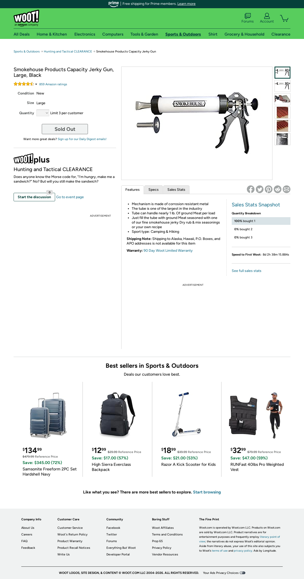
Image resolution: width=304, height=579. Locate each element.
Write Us (63, 554)
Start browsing (207, 492)
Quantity (26, 113)
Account (267, 18)
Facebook (113, 528)
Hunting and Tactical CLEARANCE (68, 51)
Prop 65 (157, 541)
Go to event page (70, 197)
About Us (27, 528)
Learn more (186, 4)
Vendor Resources (165, 554)
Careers (26, 534)
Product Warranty (69, 541)
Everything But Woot (121, 548)
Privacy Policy (161, 548)
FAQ (24, 541)
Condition (26, 93)
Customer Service (70, 528)
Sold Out (65, 129)
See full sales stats (246, 271)
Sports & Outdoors (27, 51)
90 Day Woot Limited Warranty (168, 250)
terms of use (220, 550)
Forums (247, 18)
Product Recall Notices (73, 548)
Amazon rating (53, 84)
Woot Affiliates (163, 528)
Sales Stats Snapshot (256, 205)
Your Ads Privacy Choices (221, 573)
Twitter (111, 534)
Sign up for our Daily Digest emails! (82, 139)
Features (132, 189)
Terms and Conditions (167, 534)
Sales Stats (176, 189)
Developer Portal (118, 554)
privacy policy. (243, 550)
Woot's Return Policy (72, 534)
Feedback (28, 548)
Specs (153, 189)
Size (30, 103)
